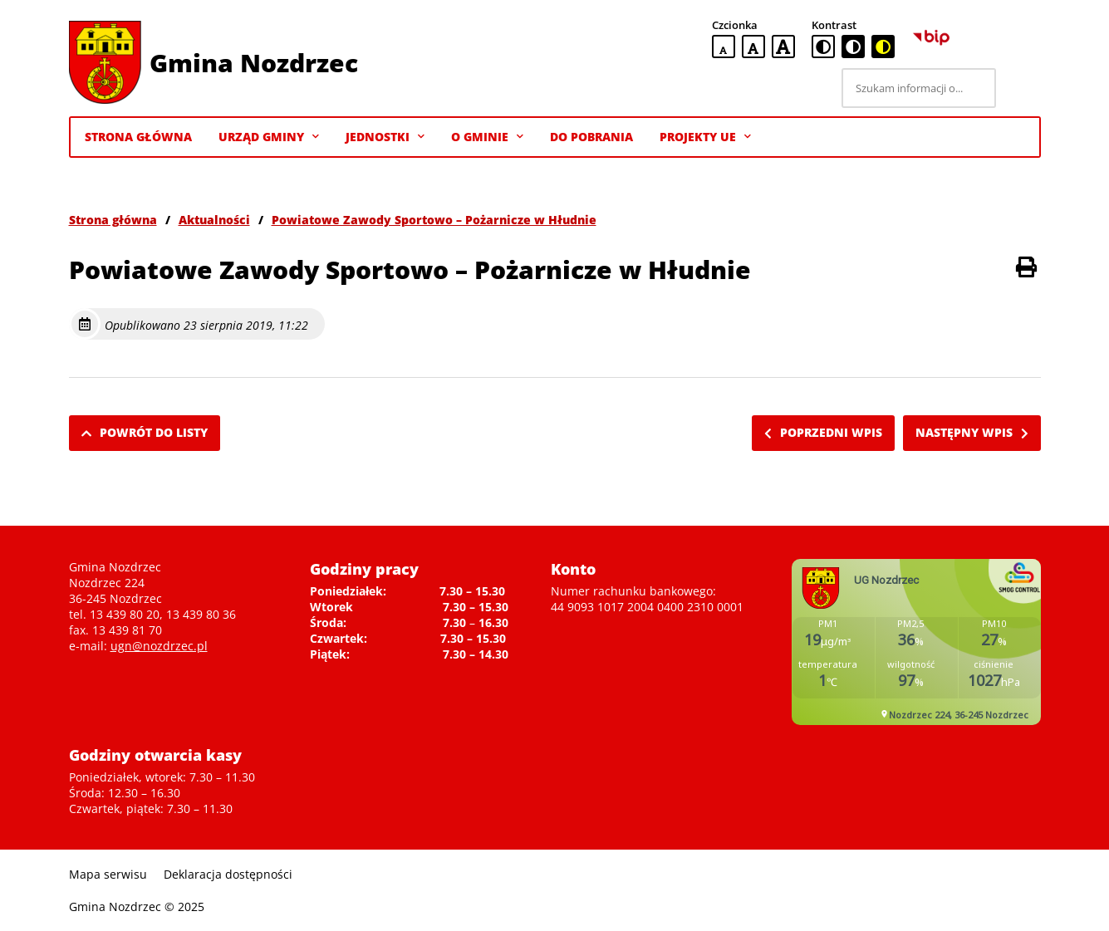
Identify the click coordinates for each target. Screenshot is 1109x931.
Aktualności (214, 220)
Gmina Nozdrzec (254, 63)
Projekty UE (705, 137)
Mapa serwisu (108, 874)
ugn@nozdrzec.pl (159, 646)
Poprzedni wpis (823, 432)
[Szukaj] (1021, 88)
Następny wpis (971, 432)
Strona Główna (138, 137)
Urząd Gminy (268, 137)
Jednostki (385, 137)
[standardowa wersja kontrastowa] (823, 46)
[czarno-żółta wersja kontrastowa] (883, 46)
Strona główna (113, 220)
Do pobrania (591, 137)
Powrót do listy (144, 432)
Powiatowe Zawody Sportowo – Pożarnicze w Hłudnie (434, 220)
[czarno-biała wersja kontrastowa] (853, 46)
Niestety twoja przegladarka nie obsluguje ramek (916, 642)
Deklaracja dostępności (228, 874)
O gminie (487, 137)
